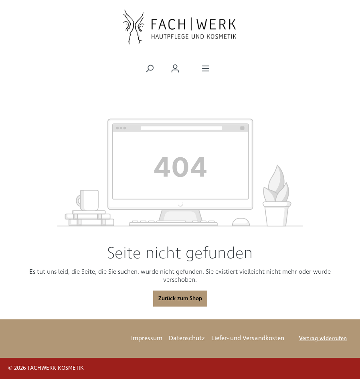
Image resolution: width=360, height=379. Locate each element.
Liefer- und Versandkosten (247, 338)
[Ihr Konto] (175, 68)
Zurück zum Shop (180, 298)
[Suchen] (149, 68)
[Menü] (205, 68)
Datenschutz (187, 338)
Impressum (146, 338)
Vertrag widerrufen (323, 338)
